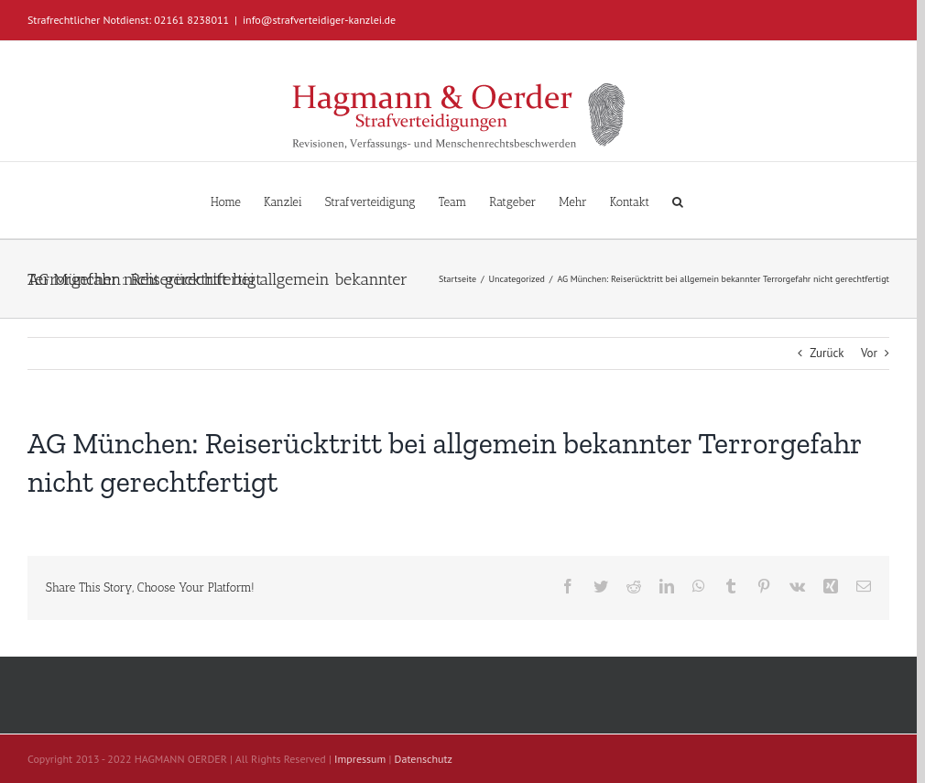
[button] (677, 200)
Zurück (826, 353)
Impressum (360, 759)
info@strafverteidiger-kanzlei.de (319, 20)
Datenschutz (423, 759)
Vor (869, 353)
